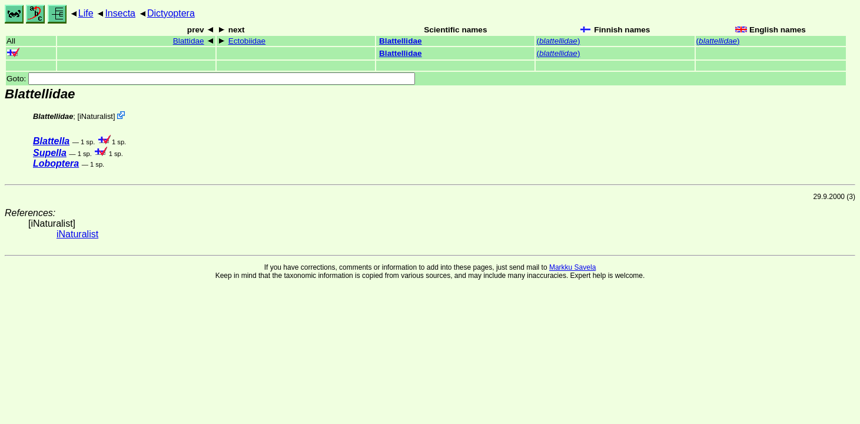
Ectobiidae (246, 41)
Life (86, 13)
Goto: (210, 78)
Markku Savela (572, 267)
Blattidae (188, 41)
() (558, 41)
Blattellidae (400, 41)
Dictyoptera (171, 13)
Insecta (120, 13)
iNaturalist (96, 116)
